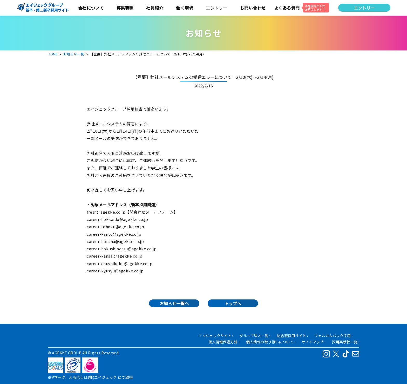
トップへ (233, 303)
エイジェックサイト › (216, 335)
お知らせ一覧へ (174, 303)
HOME (53, 54)
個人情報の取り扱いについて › (270, 341)
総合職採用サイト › (292, 335)
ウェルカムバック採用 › (333, 335)
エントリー (364, 8)
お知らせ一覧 (73, 54)
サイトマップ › (313, 341)
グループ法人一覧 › (255, 335)
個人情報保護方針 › (223, 341)
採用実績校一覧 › (345, 341)
